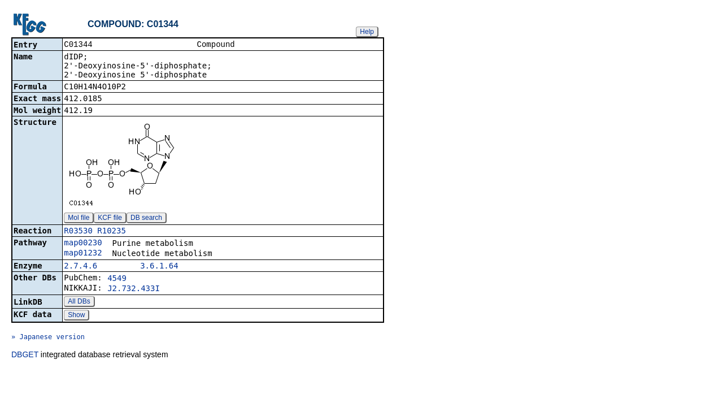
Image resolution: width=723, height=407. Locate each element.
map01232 (83, 253)
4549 (117, 279)
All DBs (79, 302)
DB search (146, 219)
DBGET (24, 355)
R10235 (111, 231)
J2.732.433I (133, 289)
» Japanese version (48, 338)
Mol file (78, 219)
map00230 (83, 243)
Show (76, 316)
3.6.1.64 (159, 266)
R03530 (78, 231)
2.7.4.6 (80, 266)
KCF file (110, 219)
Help (367, 32)
